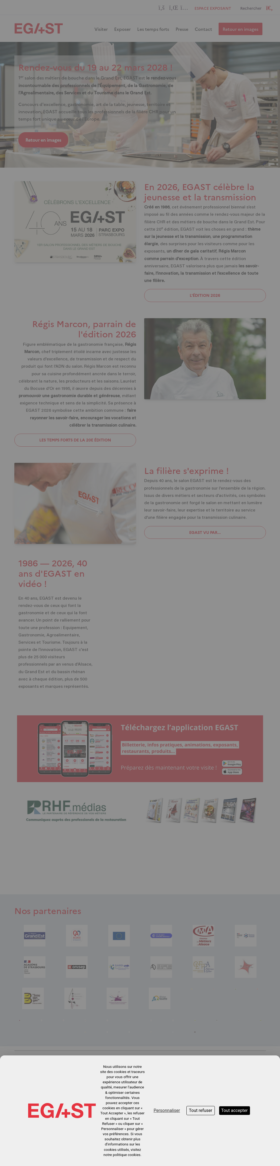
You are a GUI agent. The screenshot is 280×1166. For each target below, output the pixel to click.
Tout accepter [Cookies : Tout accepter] (234, 1110)
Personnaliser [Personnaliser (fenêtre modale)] (167, 1110)
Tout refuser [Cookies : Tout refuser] (200, 1110)
